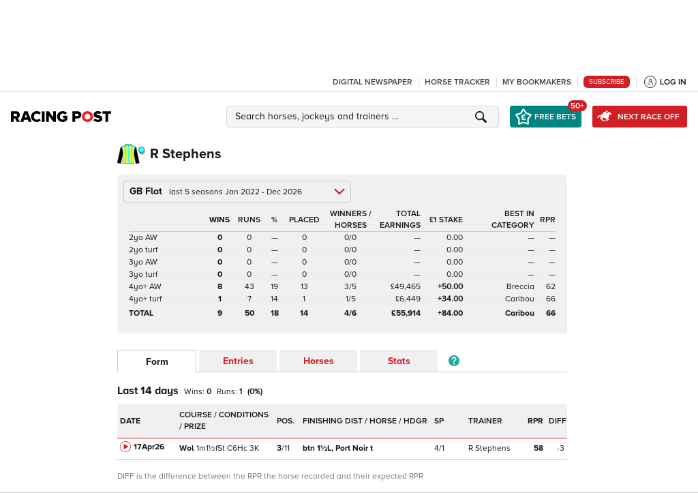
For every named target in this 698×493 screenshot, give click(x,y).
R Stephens (489, 448)
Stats (399, 361)
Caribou (519, 299)
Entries (238, 361)
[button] (364, 117)
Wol (186, 448)
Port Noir (338, 448)
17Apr (149, 447)
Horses (318, 361)
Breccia (520, 287)
